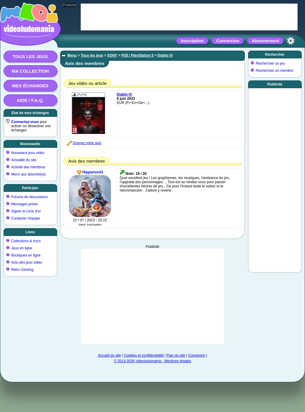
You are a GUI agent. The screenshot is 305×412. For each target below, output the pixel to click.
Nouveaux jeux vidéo (27, 153)
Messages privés (24, 204)
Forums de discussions (29, 197)
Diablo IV (165, 55)
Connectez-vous (25, 122)
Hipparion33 (92, 172)
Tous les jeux (30, 56)
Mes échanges (30, 85)
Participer (30, 188)
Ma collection (30, 71)
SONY (112, 55)
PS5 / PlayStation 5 (137, 55)
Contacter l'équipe (25, 218)
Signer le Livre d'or (26, 211)
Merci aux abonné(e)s (28, 174)
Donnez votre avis (87, 143)
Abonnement (265, 40)
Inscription (192, 40)
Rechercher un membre (274, 71)
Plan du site (175, 355)
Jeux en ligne (21, 248)
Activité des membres (28, 167)
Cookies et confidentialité (144, 355)
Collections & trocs (26, 241)
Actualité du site (24, 160)
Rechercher (274, 54)
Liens (30, 232)
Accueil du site (109, 355)
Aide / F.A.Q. (30, 100)
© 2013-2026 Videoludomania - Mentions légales (152, 361)
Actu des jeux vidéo (26, 262)
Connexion (227, 40)
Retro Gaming (22, 270)
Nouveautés (30, 144)
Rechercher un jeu (270, 63)
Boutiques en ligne (26, 255)
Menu (72, 55)
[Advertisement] (152, 296)
